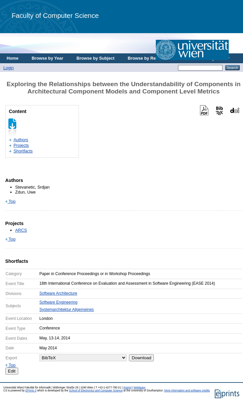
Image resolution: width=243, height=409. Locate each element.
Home (13, 58)
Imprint (127, 387)
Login (8, 67)
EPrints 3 (30, 390)
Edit (12, 371)
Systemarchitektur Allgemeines (66, 309)
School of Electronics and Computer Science (96, 390)
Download (141, 357)
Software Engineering (58, 302)
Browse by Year (47, 58)
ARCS (21, 230)
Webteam (140, 387)
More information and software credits (187, 390)
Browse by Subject (96, 58)
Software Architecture (58, 293)
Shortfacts (23, 150)
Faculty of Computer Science (55, 15)
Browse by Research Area (154, 58)
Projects (21, 145)
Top (10, 201)
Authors (21, 139)
